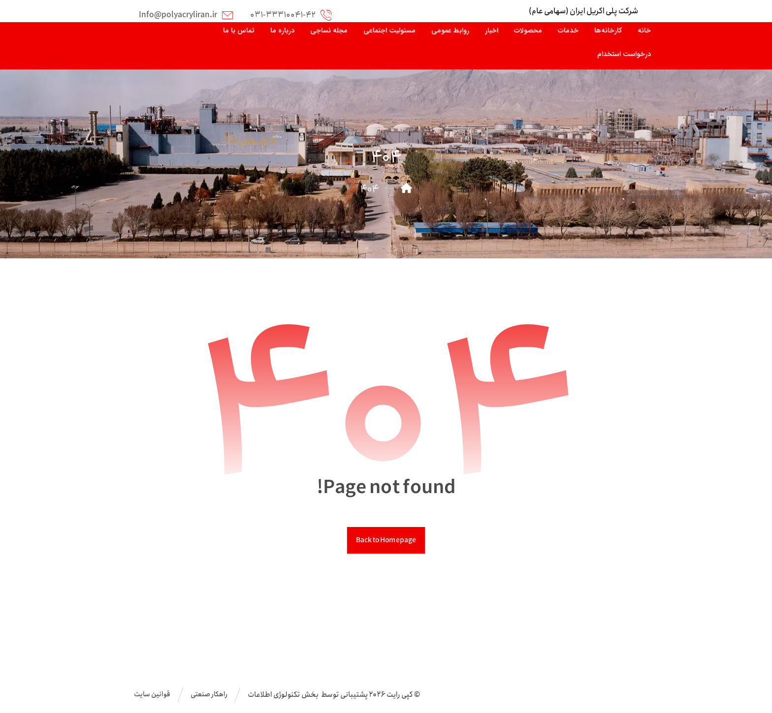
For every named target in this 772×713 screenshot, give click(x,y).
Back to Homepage (386, 540)
